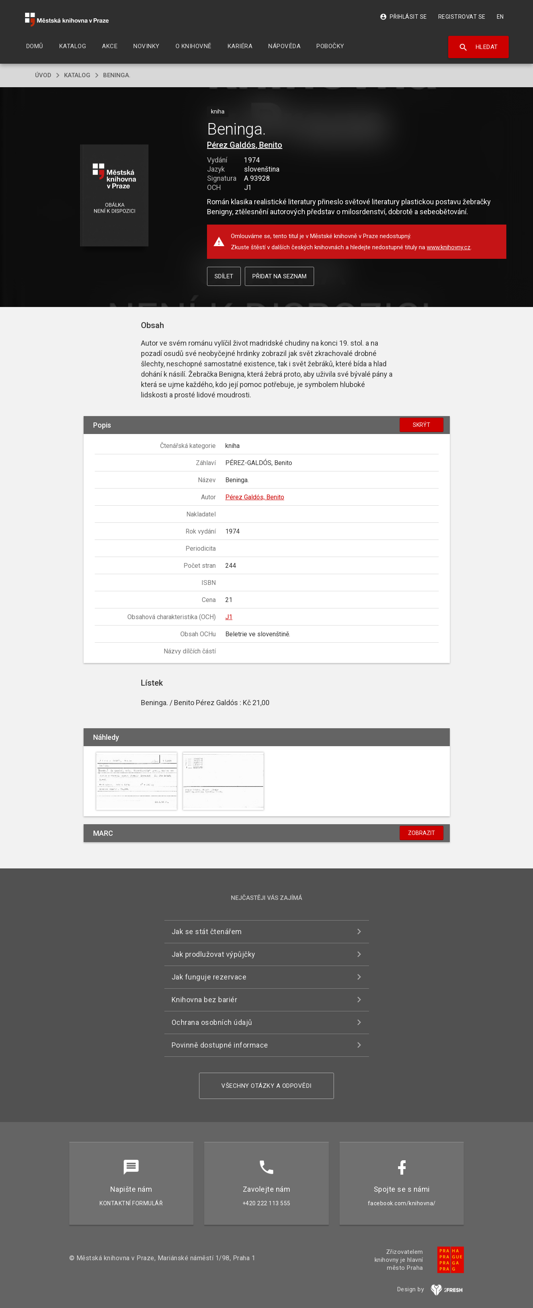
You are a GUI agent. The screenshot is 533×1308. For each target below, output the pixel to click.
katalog (77, 75)
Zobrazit (421, 833)
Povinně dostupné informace (220, 1045)
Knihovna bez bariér (205, 999)
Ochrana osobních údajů (212, 1022)
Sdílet (224, 276)
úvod (43, 75)
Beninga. (117, 75)
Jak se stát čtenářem (207, 931)
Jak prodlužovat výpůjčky (214, 954)
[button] (114, 196)
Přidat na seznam (279, 276)
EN (500, 17)
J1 (228, 617)
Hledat (478, 47)
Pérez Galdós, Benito (244, 145)
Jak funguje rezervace (209, 977)
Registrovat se (462, 17)
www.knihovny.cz (449, 247)
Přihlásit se (403, 16)
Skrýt (421, 425)
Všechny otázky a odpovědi (266, 1085)
